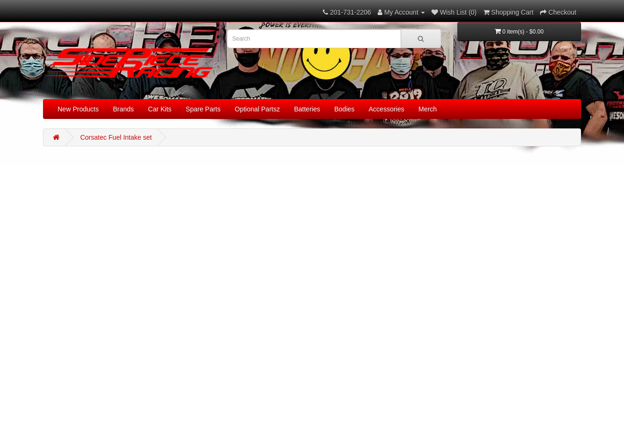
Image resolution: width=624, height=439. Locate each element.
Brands (123, 109)
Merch (428, 109)
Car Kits (160, 109)
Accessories (386, 109)
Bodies (344, 109)
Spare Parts (203, 109)
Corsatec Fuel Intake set (116, 137)
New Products (78, 109)
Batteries (307, 109)
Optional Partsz (257, 109)
